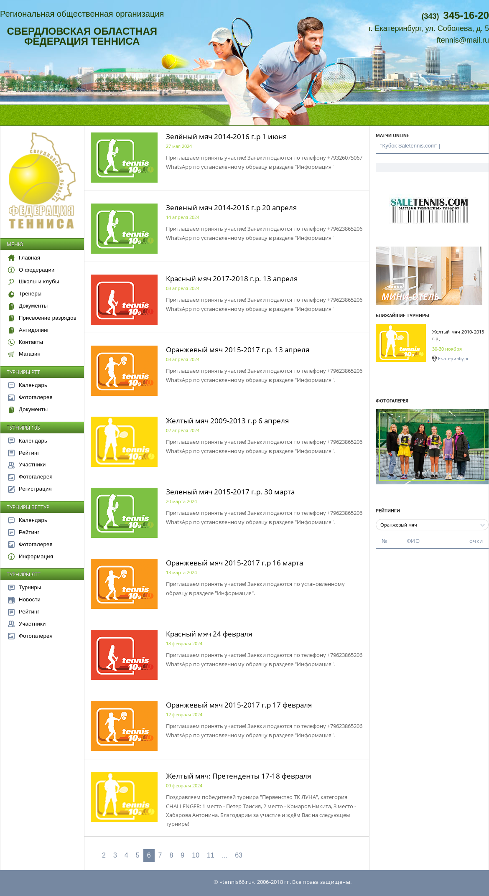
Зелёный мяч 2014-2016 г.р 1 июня (226, 136)
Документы (28, 306)
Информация (30, 556)
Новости (24, 599)
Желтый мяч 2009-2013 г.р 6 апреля (227, 420)
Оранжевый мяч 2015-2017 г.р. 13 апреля (237, 349)
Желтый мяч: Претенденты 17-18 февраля (238, 776)
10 (195, 855)
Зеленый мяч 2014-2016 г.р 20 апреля (231, 207)
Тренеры (24, 293)
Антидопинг (28, 330)
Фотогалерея (30, 397)
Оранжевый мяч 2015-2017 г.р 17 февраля (239, 705)
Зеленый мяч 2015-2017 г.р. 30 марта (230, 491)
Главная (24, 258)
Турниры (24, 587)
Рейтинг (24, 453)
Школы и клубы (33, 281)
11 (210, 855)
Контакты (25, 342)
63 (238, 855)
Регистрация (30, 489)
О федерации (31, 270)
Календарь (27, 385)
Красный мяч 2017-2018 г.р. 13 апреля (232, 278)
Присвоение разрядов (42, 318)
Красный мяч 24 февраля (209, 634)
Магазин (24, 354)
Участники (27, 464)
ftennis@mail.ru (463, 40)
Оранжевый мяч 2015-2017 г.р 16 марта (234, 563)
